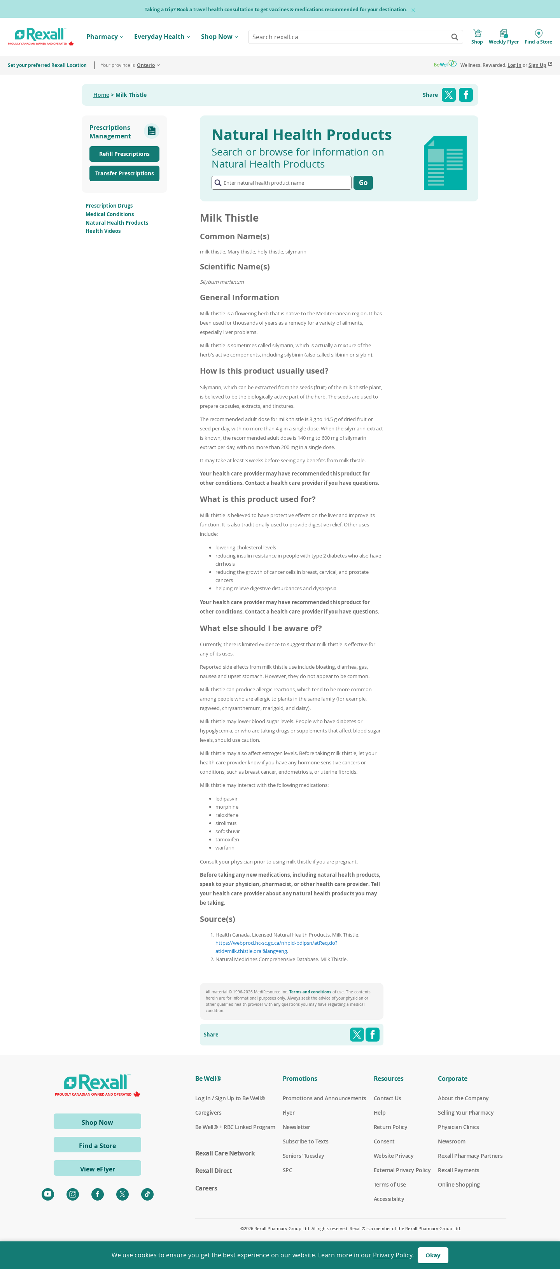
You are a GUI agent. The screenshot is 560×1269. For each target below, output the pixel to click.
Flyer (289, 1113)
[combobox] (355, 37)
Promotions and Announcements (324, 1098)
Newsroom (452, 1141)
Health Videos (103, 230)
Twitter (449, 95)
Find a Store (97, 1145)
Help (379, 1113)
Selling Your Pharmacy (466, 1113)
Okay (433, 1255)
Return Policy (391, 1127)
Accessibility (389, 1199)
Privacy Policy (392, 1255)
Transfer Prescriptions (124, 173)
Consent (384, 1141)
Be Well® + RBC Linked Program (235, 1127)
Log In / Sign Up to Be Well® (230, 1098)
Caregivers (208, 1113)
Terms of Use (390, 1185)
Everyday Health (159, 36)
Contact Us (387, 1098)
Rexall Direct (213, 1170)
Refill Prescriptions (124, 153)
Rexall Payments (459, 1170)
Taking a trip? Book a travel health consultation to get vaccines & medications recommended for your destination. (276, 9)
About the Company (463, 1098)
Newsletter (296, 1127)
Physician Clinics (458, 1127)
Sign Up (537, 65)
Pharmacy (102, 36)
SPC (287, 1170)
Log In (515, 65)
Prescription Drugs (109, 205)
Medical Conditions (110, 214)
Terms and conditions (310, 992)
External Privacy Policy (402, 1170)
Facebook (466, 95)
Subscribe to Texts (306, 1141)
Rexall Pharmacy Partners (470, 1156)
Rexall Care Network (225, 1153)
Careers (206, 1188)
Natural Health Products (117, 222)
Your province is (128, 65)
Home (101, 94)
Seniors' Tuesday (303, 1156)
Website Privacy (394, 1156)
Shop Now (217, 36)
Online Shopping (459, 1185)
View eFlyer (97, 1169)
